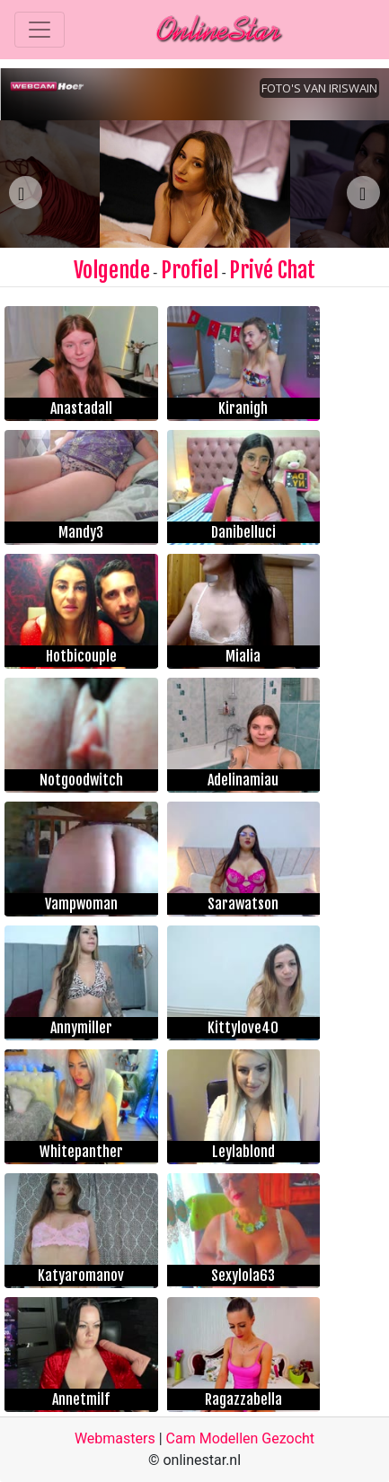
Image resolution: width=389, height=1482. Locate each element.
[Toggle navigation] (39, 30)
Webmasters (115, 1438)
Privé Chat (272, 270)
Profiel (189, 270)
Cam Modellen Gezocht (240, 1438)
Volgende (112, 270)
